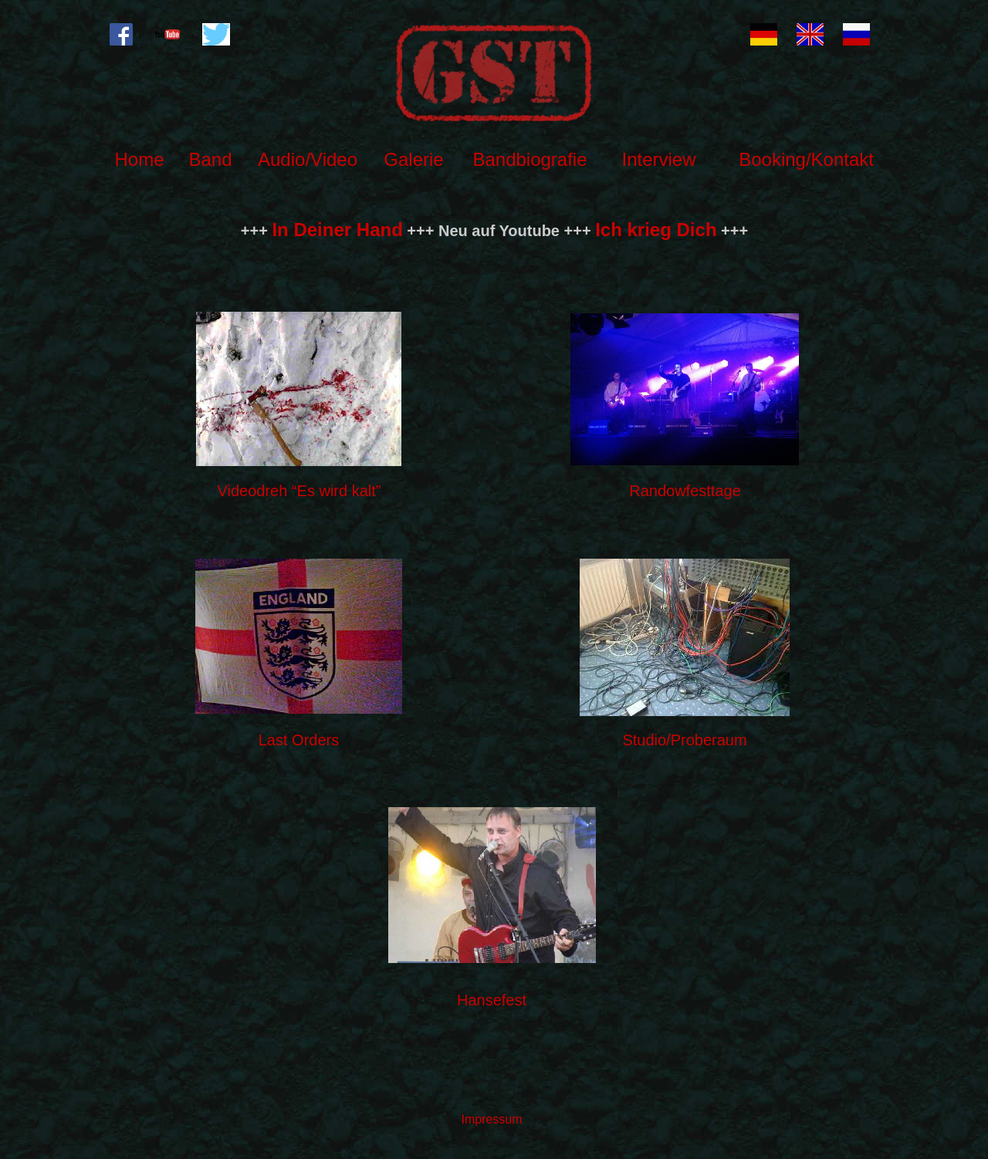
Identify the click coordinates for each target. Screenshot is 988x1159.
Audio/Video (307, 159)
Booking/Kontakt (806, 159)
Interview (658, 159)
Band (210, 159)
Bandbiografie (529, 159)
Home (139, 159)
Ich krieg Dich (655, 229)
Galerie (413, 159)
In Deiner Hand (337, 229)
